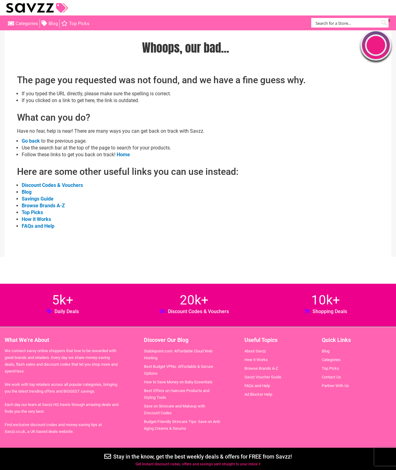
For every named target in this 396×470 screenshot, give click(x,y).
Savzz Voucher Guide (262, 377)
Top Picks (79, 23)
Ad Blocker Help (258, 394)
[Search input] (346, 23)
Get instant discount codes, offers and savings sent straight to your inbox (198, 464)
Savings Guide (38, 199)
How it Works (36, 219)
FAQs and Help (38, 226)
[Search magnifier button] (384, 23)
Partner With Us (335, 385)
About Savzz (255, 351)
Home (123, 154)
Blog (53, 23)
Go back (31, 141)
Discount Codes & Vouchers (52, 185)
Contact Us (331, 377)
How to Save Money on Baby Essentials (178, 382)
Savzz (37, 8)
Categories (26, 23)
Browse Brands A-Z (43, 206)
